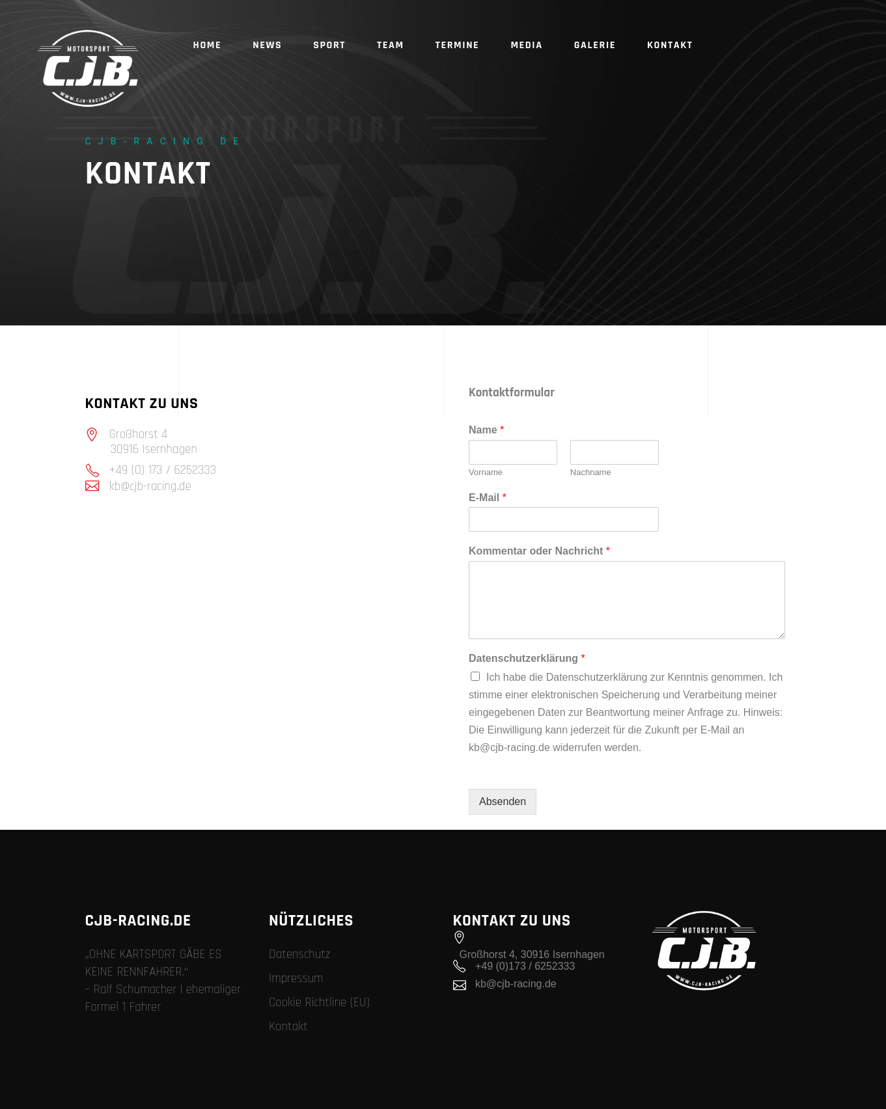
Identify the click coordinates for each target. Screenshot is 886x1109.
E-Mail (487, 497)
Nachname (590, 472)
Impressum (296, 978)
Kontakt (288, 1027)
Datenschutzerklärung (527, 658)
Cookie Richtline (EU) (319, 1002)
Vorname (486, 472)
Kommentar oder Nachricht (539, 550)
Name (486, 429)
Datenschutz (299, 954)
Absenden (502, 801)
